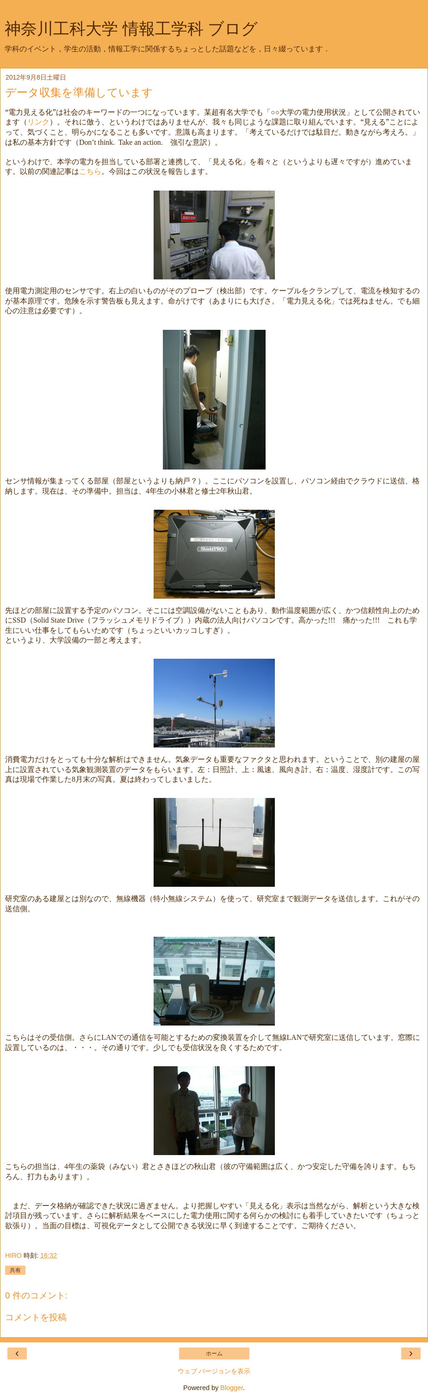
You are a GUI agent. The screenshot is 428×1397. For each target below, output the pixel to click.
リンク (38, 122)
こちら (90, 171)
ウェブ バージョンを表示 (214, 1371)
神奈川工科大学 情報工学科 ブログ (131, 28)
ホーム (214, 1353)
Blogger (231, 1387)
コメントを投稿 (36, 1317)
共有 (15, 1270)
